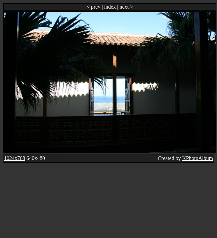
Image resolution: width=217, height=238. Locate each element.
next (124, 7)
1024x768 (14, 158)
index (110, 7)
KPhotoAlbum (197, 158)
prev (95, 7)
